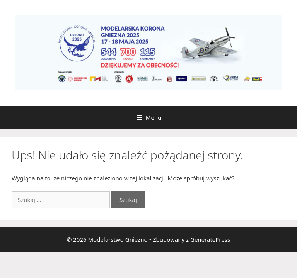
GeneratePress (210, 239)
